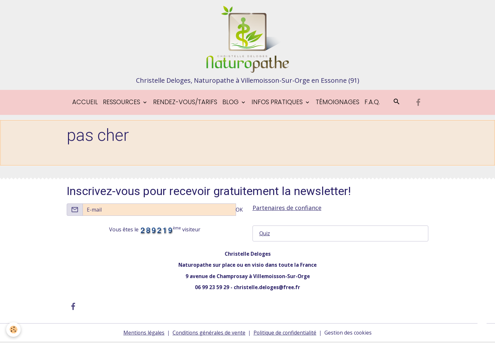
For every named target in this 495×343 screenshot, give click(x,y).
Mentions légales (142, 333)
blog (231, 103)
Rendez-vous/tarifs (185, 103)
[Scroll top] (482, 330)
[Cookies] (13, 329)
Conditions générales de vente (208, 333)
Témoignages (337, 103)
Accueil (85, 103)
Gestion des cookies (349, 333)
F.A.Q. (372, 103)
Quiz (264, 234)
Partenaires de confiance (287, 209)
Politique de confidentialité (285, 333)
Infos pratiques (278, 103)
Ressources (122, 103)
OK (239, 210)
